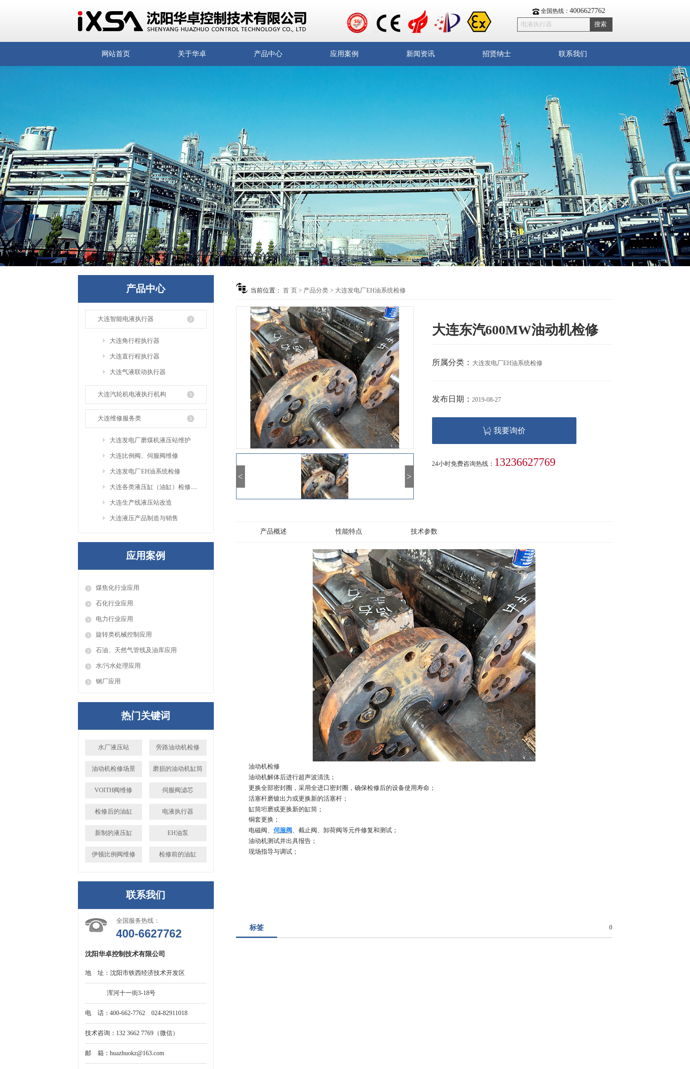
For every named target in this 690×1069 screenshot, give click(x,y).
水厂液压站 (113, 747)
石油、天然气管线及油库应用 (136, 650)
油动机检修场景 (113, 768)
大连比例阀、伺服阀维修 (144, 455)
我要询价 (504, 431)
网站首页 (116, 54)
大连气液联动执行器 (138, 372)
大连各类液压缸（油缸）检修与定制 (158, 487)
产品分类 (315, 290)
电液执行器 (177, 811)
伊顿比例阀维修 (113, 854)
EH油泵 (177, 833)
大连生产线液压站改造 (141, 502)
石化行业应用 (114, 603)
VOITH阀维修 (113, 790)
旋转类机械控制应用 (124, 634)
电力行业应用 (114, 619)
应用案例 (344, 54)
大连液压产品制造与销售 (144, 518)
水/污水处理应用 (118, 665)
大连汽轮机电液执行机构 (132, 394)
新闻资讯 (420, 54)
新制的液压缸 (113, 833)
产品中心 (268, 54)
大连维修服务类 (119, 418)
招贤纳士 (496, 54)
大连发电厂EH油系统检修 (145, 471)
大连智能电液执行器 (126, 319)
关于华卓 (192, 54)
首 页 (290, 290)
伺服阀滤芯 (177, 790)
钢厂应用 (108, 681)
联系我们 (573, 54)
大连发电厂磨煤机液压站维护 (150, 440)
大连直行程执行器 (134, 356)
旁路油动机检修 (178, 747)
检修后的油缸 (113, 811)
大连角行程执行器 (134, 340)
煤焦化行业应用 (117, 587)
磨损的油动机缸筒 (178, 768)
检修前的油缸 (177, 854)
